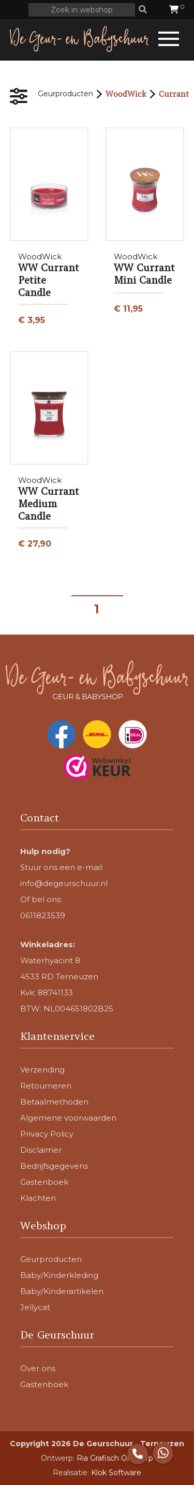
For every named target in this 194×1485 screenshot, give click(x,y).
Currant (174, 94)
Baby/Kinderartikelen (61, 1291)
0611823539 (42, 915)
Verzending (42, 1070)
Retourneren (45, 1086)
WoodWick (126, 94)
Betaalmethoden (54, 1102)
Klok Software (116, 1472)
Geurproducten (65, 93)
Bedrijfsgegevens (54, 1166)
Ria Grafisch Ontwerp (115, 1458)
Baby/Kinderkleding (59, 1275)
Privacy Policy (46, 1134)
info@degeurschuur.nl (64, 883)
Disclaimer (41, 1150)
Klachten (38, 1198)
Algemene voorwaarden (68, 1118)
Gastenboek (44, 1182)
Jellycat (35, 1307)
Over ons (37, 1368)
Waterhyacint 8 (50, 960)
